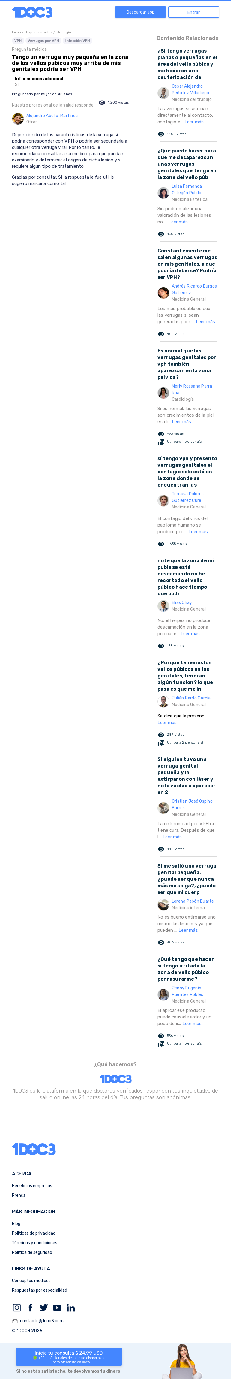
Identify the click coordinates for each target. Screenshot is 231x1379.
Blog (16, 1223)
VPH (18, 40)
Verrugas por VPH (43, 40)
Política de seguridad (32, 1252)
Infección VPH (77, 40)
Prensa (19, 1195)
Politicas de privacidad (34, 1233)
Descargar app (140, 12)
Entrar (194, 12)
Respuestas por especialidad (39, 1290)
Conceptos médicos (31, 1280)
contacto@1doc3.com (38, 1321)
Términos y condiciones (34, 1242)
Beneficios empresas (32, 1185)
